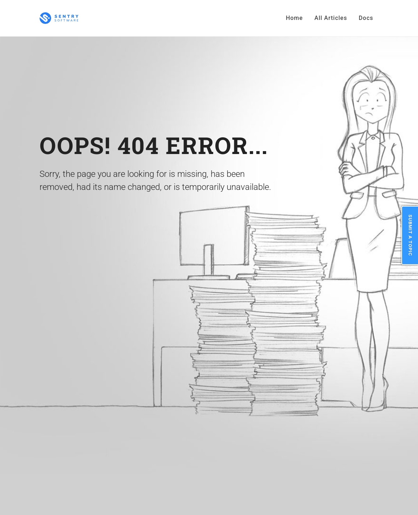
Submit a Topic (410, 235)
